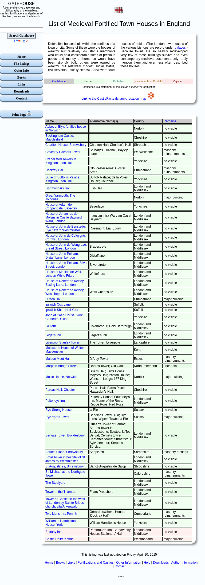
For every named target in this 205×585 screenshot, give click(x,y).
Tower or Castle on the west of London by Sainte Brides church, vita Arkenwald (65, 502)
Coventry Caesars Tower (62, 152)
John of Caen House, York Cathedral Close (63, 317)
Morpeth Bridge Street (61, 366)
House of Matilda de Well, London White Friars (63, 274)
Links (21, 84)
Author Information (184, 562)
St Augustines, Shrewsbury (64, 466)
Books (21, 77)
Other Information (128, 562)
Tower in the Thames (60, 492)
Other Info (21, 70)
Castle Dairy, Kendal (59, 539)
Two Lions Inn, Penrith (61, 514)
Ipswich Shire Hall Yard (61, 310)
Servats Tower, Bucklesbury (65, 435)
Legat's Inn (53, 335)
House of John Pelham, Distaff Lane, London (62, 255)
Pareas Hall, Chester (60, 390)
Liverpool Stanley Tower (62, 342)
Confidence (59, 81)
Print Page (21, 113)
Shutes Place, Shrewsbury (64, 452)
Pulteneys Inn (55, 401)
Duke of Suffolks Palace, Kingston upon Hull (62, 179)
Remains (170, 121)
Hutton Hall (53, 299)
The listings (21, 63)
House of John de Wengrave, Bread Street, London (66, 246)
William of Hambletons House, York (61, 522)
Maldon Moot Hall (57, 359)
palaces (180, 47)
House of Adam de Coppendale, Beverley (61, 206)
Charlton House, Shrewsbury (65, 145)
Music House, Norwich (61, 377)
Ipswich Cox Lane (58, 304)
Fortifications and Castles (96, 562)
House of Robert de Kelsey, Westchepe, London (64, 292)
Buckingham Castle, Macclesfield (59, 137)
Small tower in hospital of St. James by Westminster (65, 459)
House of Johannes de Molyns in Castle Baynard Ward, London (63, 217)
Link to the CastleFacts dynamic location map (119, 98)
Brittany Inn (53, 532)
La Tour (50, 326)
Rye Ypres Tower (57, 417)
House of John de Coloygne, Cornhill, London (65, 237)
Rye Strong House (58, 410)
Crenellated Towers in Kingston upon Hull (60, 161)
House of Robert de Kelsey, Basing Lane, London (64, 283)
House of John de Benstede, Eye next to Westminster (65, 228)
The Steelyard (55, 483)
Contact (21, 98)
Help (147, 562)
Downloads (21, 91)
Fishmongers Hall (57, 188)
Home (21, 56)
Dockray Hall (54, 170)
